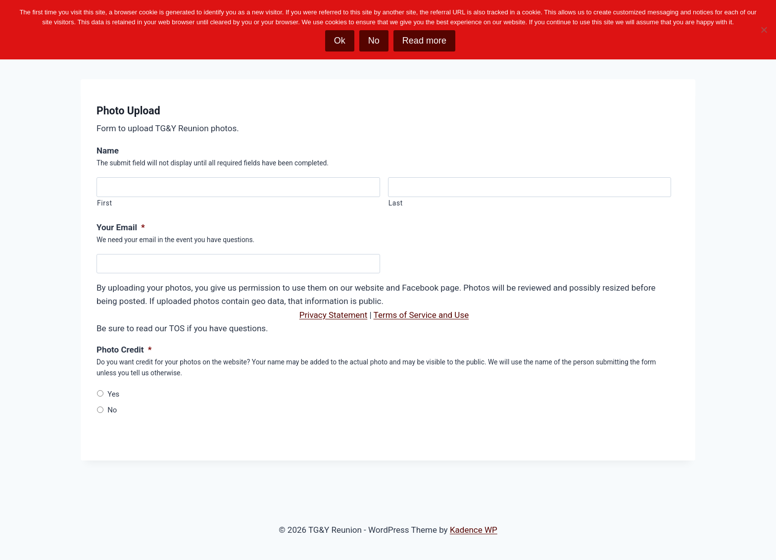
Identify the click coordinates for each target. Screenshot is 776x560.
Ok (339, 41)
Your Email (121, 227)
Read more (424, 41)
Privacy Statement (333, 315)
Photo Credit (124, 350)
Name (108, 150)
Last (395, 203)
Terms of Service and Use (421, 315)
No (112, 410)
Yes (113, 394)
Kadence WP (473, 530)
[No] (764, 30)
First (104, 203)
